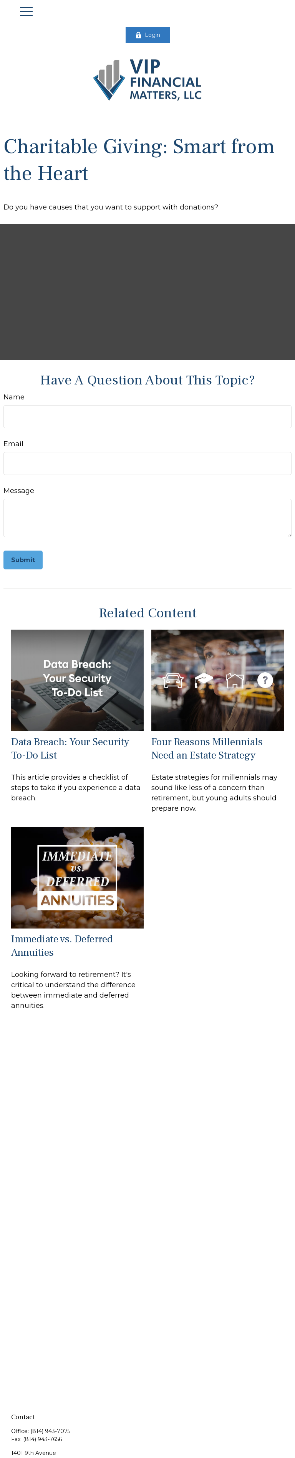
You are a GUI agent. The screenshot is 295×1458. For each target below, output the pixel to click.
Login (147, 34)
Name (14, 397)
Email (13, 444)
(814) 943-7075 (50, 1431)
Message (18, 491)
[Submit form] (23, 560)
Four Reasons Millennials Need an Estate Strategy (207, 748)
